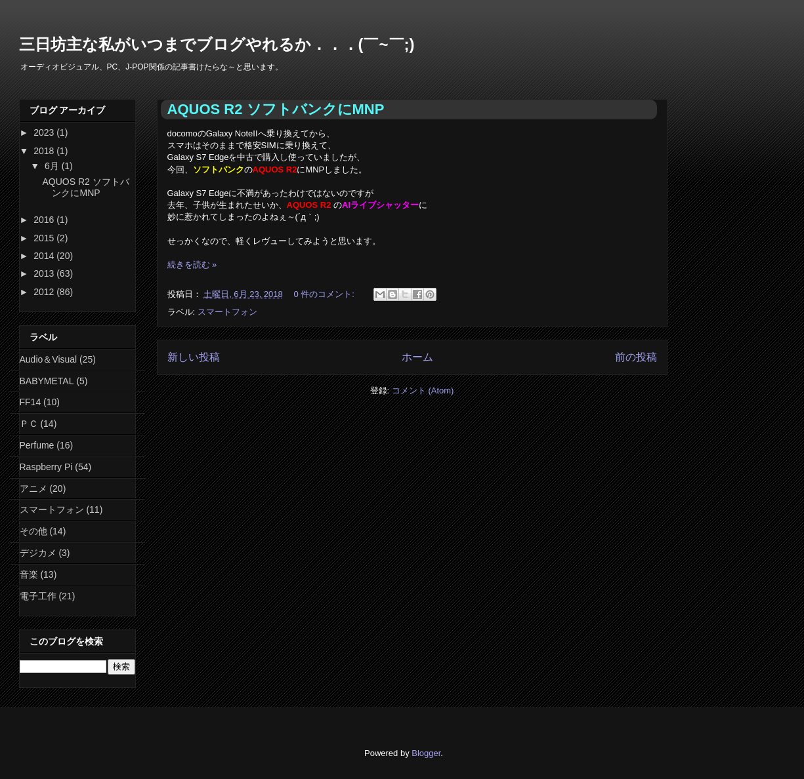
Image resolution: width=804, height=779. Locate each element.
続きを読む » (192, 265)
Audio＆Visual (48, 359)
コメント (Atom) (423, 390)
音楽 (29, 574)
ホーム (417, 357)
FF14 (30, 402)
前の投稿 (636, 357)
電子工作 (38, 596)
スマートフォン (227, 312)
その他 (33, 531)
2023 (44, 132)
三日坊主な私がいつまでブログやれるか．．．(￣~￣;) (217, 44)
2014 (44, 255)
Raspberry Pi (46, 467)
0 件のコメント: (324, 294)
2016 (44, 219)
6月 (53, 166)
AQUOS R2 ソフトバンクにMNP (276, 109)
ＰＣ (29, 423)
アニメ (33, 488)
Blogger (426, 753)
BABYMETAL (47, 381)
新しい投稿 (193, 357)
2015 (44, 238)
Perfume (37, 445)
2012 (44, 292)
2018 (44, 151)
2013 (44, 273)
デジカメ (38, 553)
